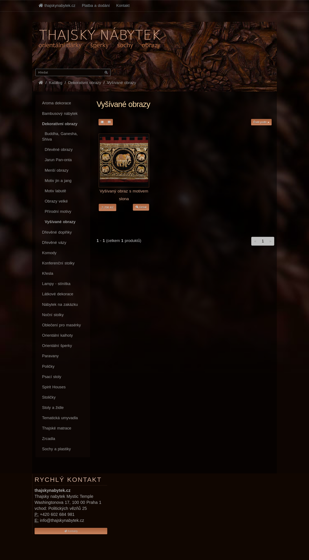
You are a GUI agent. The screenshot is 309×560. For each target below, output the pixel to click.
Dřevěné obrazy (57, 149)
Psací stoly (51, 376)
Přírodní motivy (56, 211)
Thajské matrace (56, 428)
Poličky (48, 366)
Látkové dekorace (57, 294)
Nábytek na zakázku (60, 304)
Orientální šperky (57, 345)
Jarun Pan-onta (57, 160)
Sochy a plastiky (56, 449)
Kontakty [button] (71, 531)
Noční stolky (53, 314)
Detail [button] (141, 207)
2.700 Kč (107, 207)
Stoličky (49, 397)
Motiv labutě (54, 191)
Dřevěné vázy (54, 242)
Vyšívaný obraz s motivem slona (124, 195)
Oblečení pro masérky (61, 325)
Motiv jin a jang (56, 180)
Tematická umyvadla (60, 418)
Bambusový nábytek (60, 113)
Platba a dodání (96, 5)
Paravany (50, 356)
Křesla (47, 273)
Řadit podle (261, 122)
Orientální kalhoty (57, 335)
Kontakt (123, 5)
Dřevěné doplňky (57, 232)
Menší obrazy (55, 170)
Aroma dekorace (56, 103)
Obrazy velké (55, 201)
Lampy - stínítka (56, 283)
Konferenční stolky (58, 263)
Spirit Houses (54, 387)
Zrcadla (48, 438)
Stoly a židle (53, 407)
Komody (49, 253)
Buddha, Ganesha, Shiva (60, 136)
